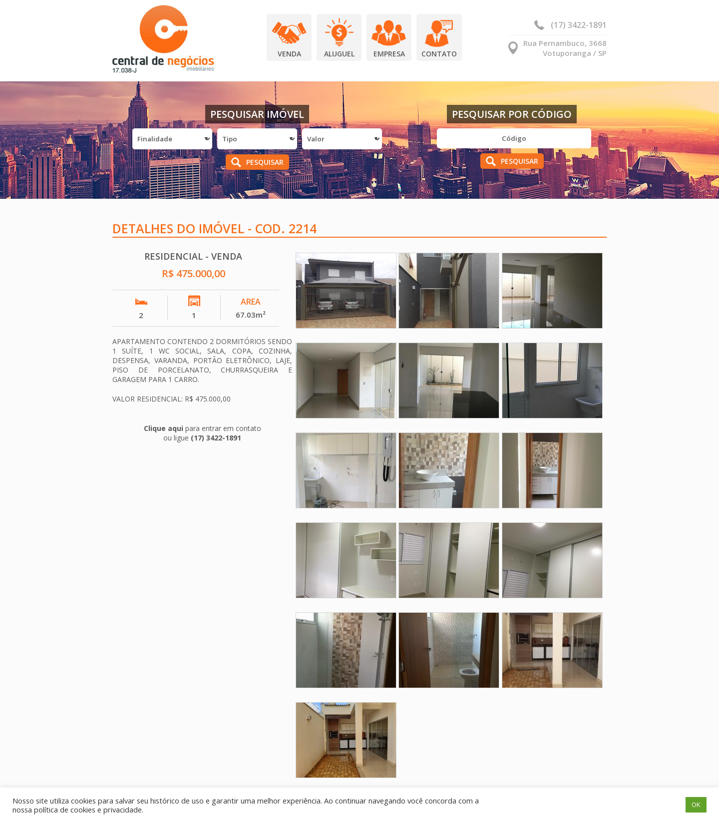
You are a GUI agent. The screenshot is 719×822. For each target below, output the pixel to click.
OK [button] (696, 804)
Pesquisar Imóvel (257, 114)
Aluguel (339, 53)
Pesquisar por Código (512, 114)
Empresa (389, 53)
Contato (439, 53)
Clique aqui (163, 428)
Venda (289, 53)
